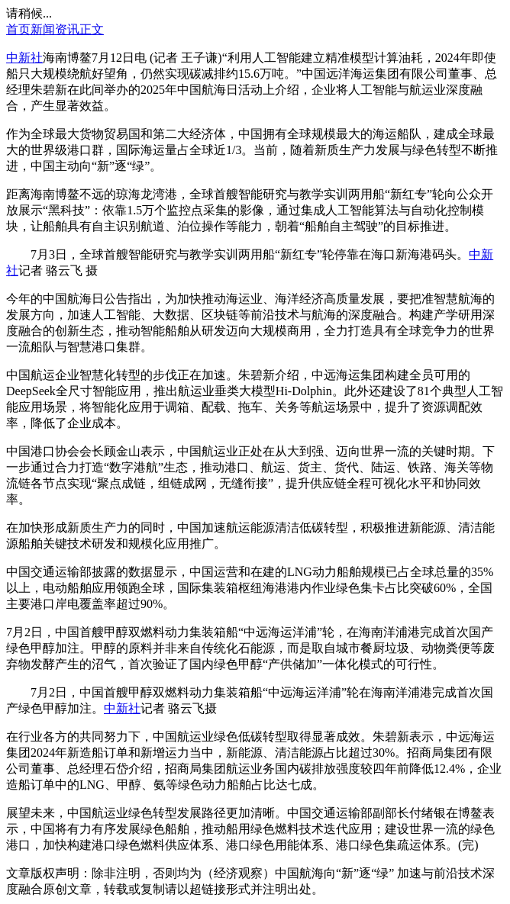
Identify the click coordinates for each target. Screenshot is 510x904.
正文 (91, 29)
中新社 (24, 57)
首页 (18, 29)
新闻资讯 (55, 29)
